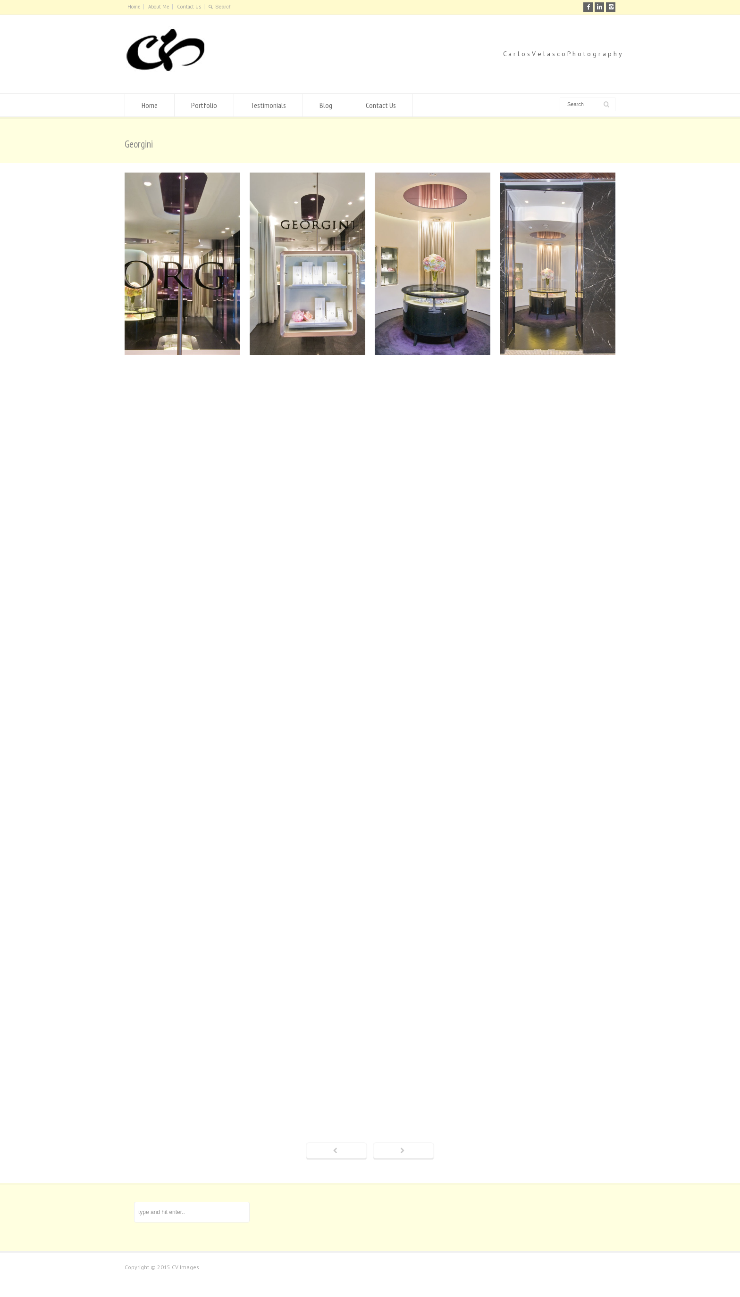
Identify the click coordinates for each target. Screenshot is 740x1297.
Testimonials (268, 105)
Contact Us (189, 6)
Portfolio (204, 105)
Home (134, 6)
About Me (158, 6)
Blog (326, 105)
